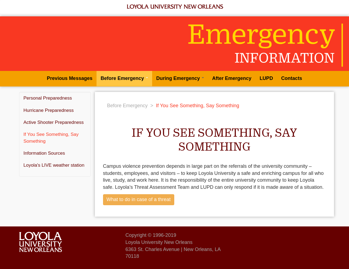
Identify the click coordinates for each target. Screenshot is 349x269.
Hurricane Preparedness (48, 110)
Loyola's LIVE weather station (53, 165)
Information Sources (44, 153)
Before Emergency (124, 78)
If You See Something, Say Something (51, 138)
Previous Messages (69, 78)
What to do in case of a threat (139, 199)
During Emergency (180, 78)
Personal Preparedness (47, 98)
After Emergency (231, 78)
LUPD (266, 78)
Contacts (291, 78)
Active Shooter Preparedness (53, 122)
